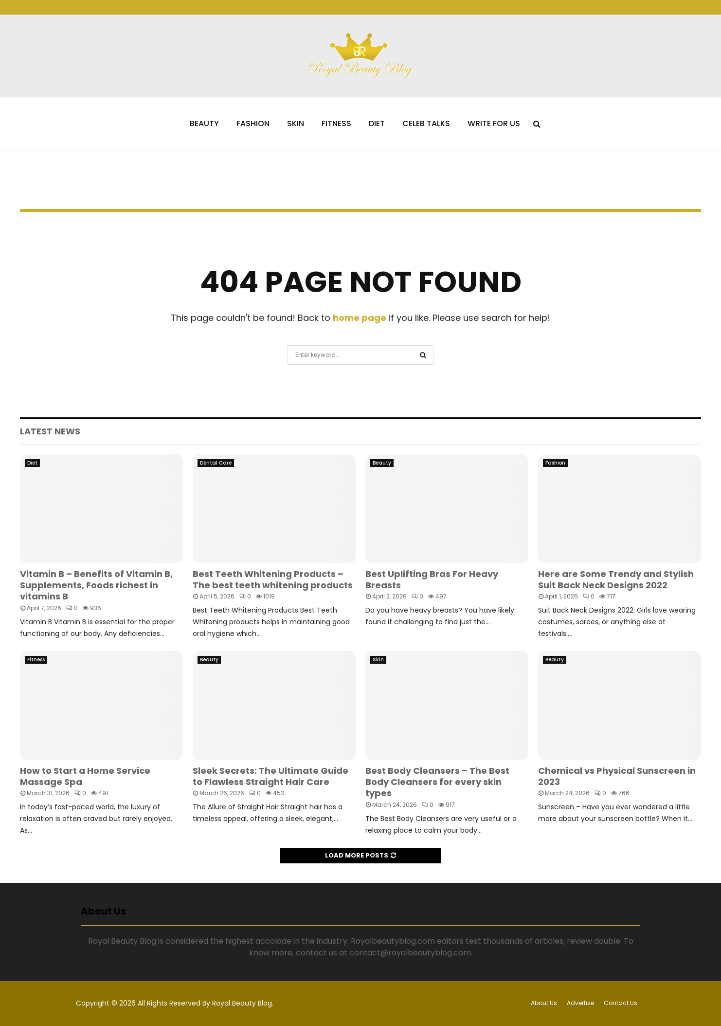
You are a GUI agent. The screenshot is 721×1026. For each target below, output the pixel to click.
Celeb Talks (426, 123)
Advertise (580, 1003)
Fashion (253, 123)
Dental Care (216, 462)
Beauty (204, 123)
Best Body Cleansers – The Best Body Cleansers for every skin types (437, 782)
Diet (377, 123)
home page (359, 318)
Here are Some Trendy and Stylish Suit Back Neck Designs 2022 (616, 579)
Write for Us (494, 123)
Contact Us (620, 1003)
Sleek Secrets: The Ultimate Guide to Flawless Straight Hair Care (270, 776)
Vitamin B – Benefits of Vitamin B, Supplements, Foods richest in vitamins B (96, 585)
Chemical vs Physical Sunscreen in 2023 (617, 776)
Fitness (336, 123)
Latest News (50, 431)
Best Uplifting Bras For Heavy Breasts (431, 579)
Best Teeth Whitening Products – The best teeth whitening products (273, 579)
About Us (544, 1003)
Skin (295, 123)
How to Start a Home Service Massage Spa (85, 776)
